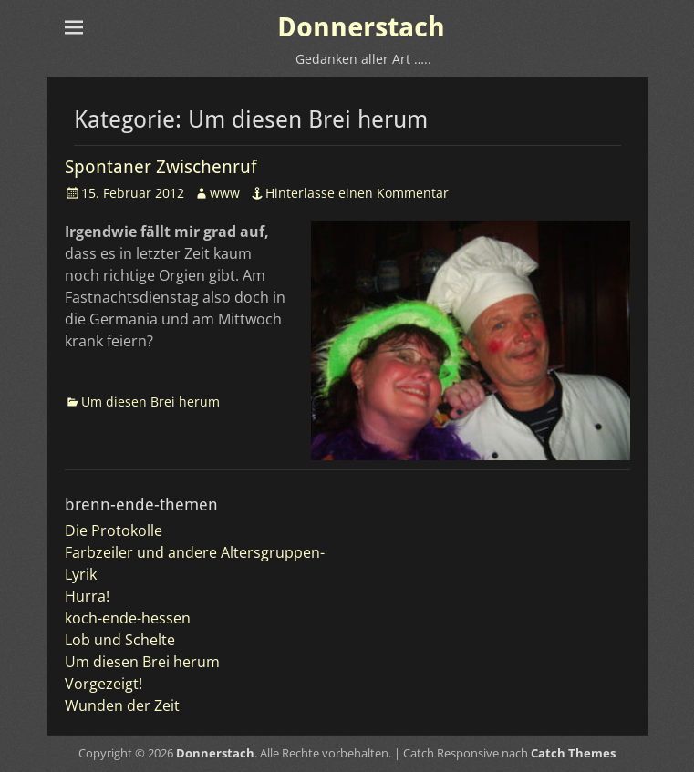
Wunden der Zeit (122, 705)
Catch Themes (573, 753)
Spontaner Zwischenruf (161, 167)
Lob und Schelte (120, 640)
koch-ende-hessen (128, 618)
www (225, 192)
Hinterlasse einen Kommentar (357, 192)
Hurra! (87, 596)
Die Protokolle (113, 530)
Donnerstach (361, 27)
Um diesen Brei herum (150, 401)
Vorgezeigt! (103, 684)
